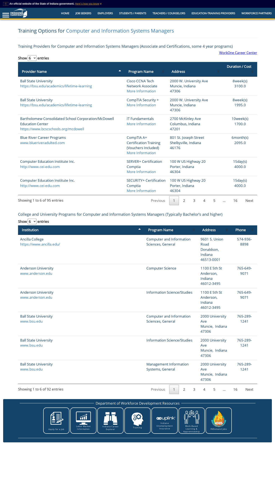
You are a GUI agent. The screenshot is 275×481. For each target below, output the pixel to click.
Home (65, 13)
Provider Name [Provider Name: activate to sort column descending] (34, 66)
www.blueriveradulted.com (42, 142)
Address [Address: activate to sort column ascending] (178, 66)
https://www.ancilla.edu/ (40, 239)
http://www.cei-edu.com (40, 161)
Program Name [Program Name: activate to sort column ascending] (102, 66)
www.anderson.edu (36, 258)
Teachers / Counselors (168, 13)
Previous (158, 195)
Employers (105, 13)
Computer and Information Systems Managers (120, 30)
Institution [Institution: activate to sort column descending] (30, 224)
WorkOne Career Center (238, 52)
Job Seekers (83, 13)
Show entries (33, 58)
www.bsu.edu (31, 295)
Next (249, 195)
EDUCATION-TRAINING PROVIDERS (213, 13)
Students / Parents (132, 13)
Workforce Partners (256, 13)
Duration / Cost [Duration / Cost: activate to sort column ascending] (238, 66)
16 (235, 195)
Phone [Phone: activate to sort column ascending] (236, 224)
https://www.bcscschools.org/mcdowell (52, 128)
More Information (102, 81)
